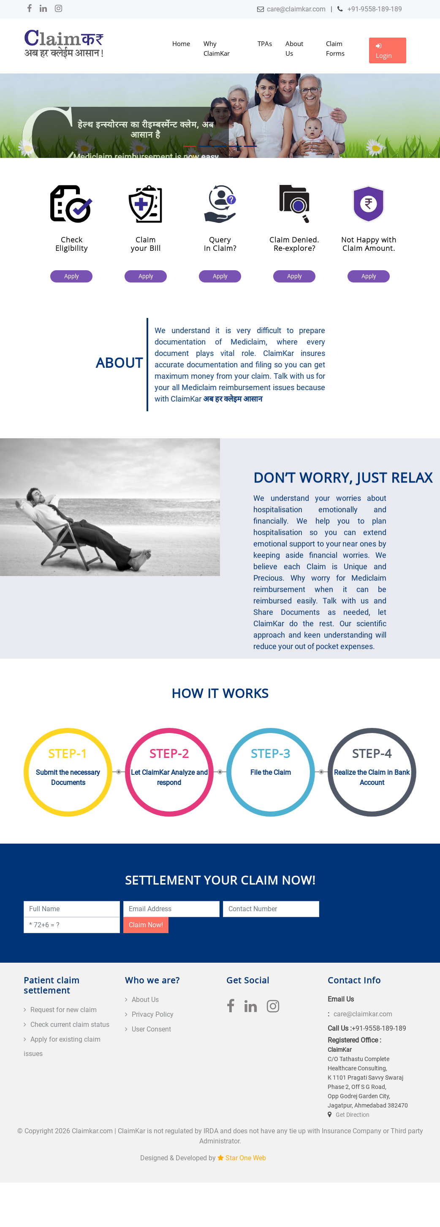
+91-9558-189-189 (374, 9)
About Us (294, 48)
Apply (72, 276)
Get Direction (352, 1114)
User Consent (151, 1029)
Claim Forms (335, 48)
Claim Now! (146, 925)
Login (384, 51)
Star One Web (245, 1158)
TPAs (265, 43)
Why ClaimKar (217, 48)
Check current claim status (69, 1025)
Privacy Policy (153, 1014)
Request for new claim (63, 1010)
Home (181, 43)
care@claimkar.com (296, 9)
